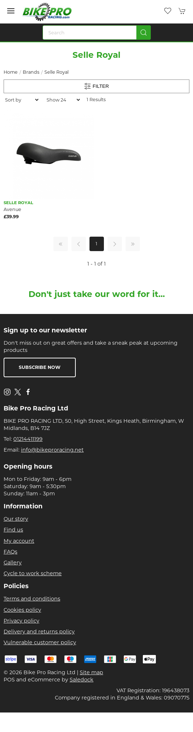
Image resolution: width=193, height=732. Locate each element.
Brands (31, 72)
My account (19, 541)
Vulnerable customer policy (40, 642)
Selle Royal (56, 72)
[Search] (97, 32)
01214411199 (28, 439)
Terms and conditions (32, 598)
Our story (16, 519)
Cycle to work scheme (33, 573)
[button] (10, 10)
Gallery (13, 562)
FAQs (10, 551)
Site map (91, 672)
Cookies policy (22, 610)
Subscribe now (40, 367)
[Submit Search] (143, 32)
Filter (96, 86)
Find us (13, 529)
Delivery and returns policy (39, 631)
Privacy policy (21, 620)
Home (11, 72)
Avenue (12, 209)
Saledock (81, 679)
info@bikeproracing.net (52, 450)
